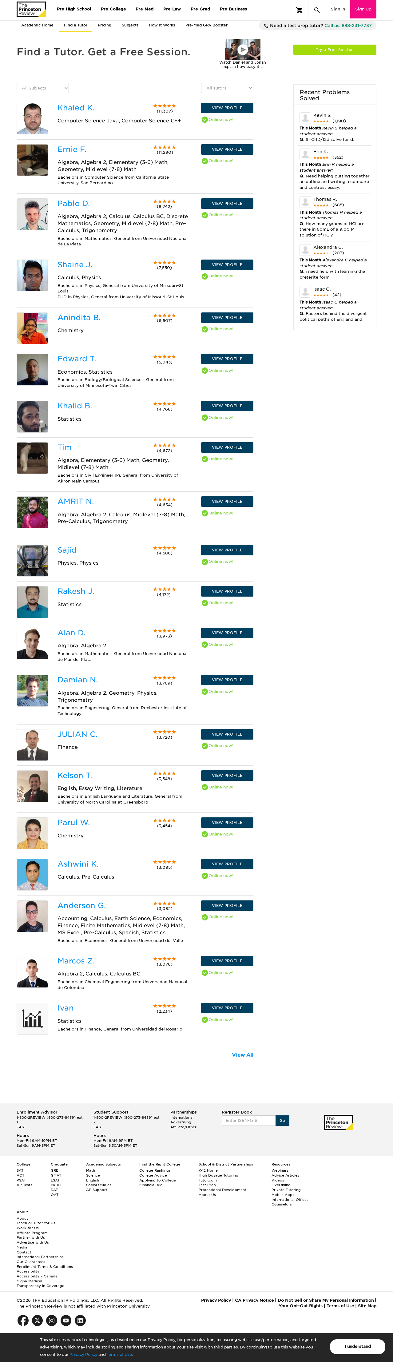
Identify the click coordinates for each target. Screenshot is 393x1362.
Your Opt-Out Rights (301, 1306)
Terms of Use (119, 1354)
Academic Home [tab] (37, 25)
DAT (54, 1190)
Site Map (367, 1306)
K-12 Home (208, 1170)
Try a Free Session (335, 49)
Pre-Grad (200, 9)
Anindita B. (79, 317)
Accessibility (28, 1271)
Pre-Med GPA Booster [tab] (206, 25)
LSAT (55, 1180)
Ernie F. (72, 149)
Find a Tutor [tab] (75, 25)
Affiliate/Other (183, 1127)
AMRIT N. (76, 501)
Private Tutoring (286, 1190)
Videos (278, 1180)
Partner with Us (31, 1237)
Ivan (66, 1007)
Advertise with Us (33, 1242)
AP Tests (24, 1185)
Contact (24, 1252)
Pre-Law (172, 9)
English (92, 1180)
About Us (207, 1195)
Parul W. (74, 822)
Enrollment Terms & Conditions (45, 1267)
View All (242, 1055)
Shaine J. (75, 264)
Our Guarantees (31, 1262)
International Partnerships (40, 1257)
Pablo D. (74, 203)
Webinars (280, 1170)
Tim (65, 447)
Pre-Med (144, 9)
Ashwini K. (78, 864)
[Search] (317, 10)
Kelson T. (75, 775)
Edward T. (77, 358)
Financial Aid (151, 1185)
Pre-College (113, 9)
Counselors (282, 1204)
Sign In (338, 9)
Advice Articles (285, 1175)
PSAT (21, 1180)
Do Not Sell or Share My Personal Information (326, 1300)
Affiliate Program (32, 1233)
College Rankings (155, 1170)
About (22, 1218)
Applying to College (157, 1180)
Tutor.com (208, 1180)
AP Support (96, 1190)
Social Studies (98, 1185)
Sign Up (363, 9)
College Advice (153, 1175)
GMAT (56, 1175)
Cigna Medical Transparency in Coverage (40, 1283)
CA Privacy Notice (254, 1300)
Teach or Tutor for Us (36, 1223)
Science (93, 1175)
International (181, 1117)
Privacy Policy (83, 1354)
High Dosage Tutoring (218, 1175)
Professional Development (222, 1190)
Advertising (180, 1122)
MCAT (56, 1185)
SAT (20, 1170)
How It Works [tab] (162, 25)
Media (22, 1247)
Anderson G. (82, 905)
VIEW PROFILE (227, 107)
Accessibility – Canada (37, 1276)
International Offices (290, 1199)
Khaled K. (76, 107)
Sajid (67, 550)
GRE (54, 1170)
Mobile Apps (283, 1195)
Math (90, 1170)
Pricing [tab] (104, 25)
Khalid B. (75, 405)
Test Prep (207, 1185)
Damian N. (78, 679)
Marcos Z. (76, 960)
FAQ (21, 1127)
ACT (20, 1175)
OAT (54, 1195)
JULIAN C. (77, 734)
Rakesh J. (76, 591)
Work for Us (28, 1228)
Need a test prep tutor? (318, 26)
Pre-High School (74, 9)
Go (282, 1120)
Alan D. (71, 632)
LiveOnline (281, 1185)
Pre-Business (233, 9)
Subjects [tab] (130, 25)
